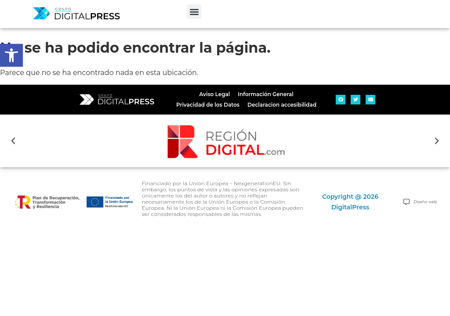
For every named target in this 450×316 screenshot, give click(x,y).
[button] (194, 11)
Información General (265, 94)
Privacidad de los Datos (208, 104)
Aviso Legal (214, 94)
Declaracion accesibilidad (281, 104)
